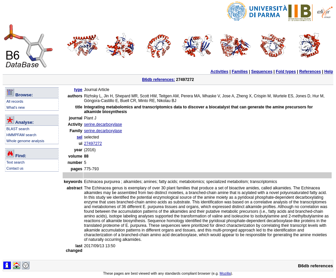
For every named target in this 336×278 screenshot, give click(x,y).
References (310, 71)
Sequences (261, 71)
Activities (219, 71)
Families (240, 71)
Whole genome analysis (25, 141)
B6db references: (158, 79)
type (78, 89)
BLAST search (17, 129)
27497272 (93, 143)
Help (328, 71)
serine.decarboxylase (103, 124)
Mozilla (225, 273)
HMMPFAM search (21, 135)
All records (14, 101)
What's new (15, 107)
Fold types (286, 71)
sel (79, 137)
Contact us (14, 168)
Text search (15, 162)
